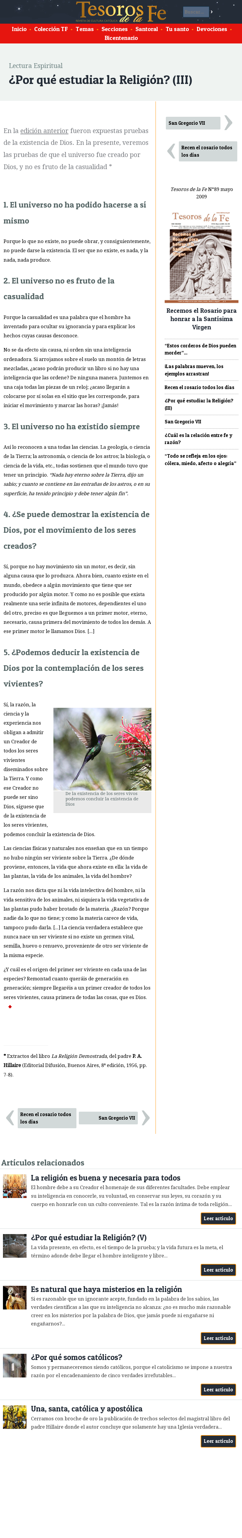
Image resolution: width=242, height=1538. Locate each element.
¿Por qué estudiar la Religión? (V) (89, 1237)
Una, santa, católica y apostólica (87, 1409)
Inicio (19, 29)
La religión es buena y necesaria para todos (105, 1178)
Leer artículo (218, 1218)
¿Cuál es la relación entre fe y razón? (198, 439)
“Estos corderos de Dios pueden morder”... (200, 349)
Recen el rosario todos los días (45, 1118)
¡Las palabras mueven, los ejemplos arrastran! (194, 370)
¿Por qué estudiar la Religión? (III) (199, 404)
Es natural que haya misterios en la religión (106, 1289)
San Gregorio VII (117, 1118)
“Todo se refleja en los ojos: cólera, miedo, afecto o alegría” (200, 459)
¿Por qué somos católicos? (76, 1357)
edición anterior (44, 131)
